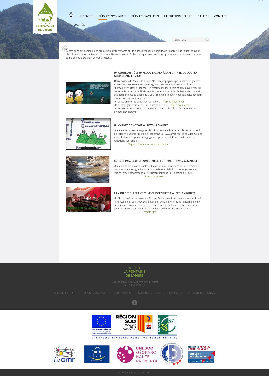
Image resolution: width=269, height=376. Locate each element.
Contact (220, 16)
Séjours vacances (145, 16)
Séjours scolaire (95, 293)
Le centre (73, 293)
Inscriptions (144, 293)
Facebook (134, 302)
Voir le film (150, 212)
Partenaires (194, 293)
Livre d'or (175, 293)
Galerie (203, 16)
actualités (76, 25)
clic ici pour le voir (174, 101)
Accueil (58, 293)
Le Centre (86, 16)
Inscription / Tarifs (178, 16)
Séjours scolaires (112, 16)
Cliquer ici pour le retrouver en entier (148, 144)
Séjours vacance (121, 293)
